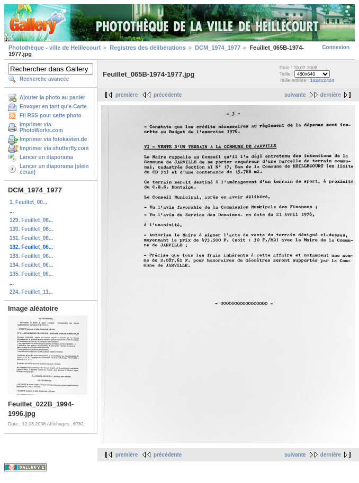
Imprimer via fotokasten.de (53, 139)
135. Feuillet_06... (31, 274)
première (126, 95)
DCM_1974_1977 (217, 47)
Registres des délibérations (148, 47)
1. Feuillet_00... (28, 202)
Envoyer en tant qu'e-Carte (53, 106)
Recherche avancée (44, 79)
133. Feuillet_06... (31, 256)
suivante (295, 95)
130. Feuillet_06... (31, 229)
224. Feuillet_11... (31, 292)
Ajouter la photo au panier (52, 97)
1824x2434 (322, 80)
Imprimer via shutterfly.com (54, 148)
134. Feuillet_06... (31, 265)
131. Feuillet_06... (31, 238)
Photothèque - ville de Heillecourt (54, 47)
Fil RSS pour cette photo (51, 115)
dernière (330, 95)
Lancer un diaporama (46, 157)
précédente (168, 95)
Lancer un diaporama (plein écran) (54, 169)
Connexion (335, 47)
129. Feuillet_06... (31, 220)
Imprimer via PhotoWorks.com (41, 127)
